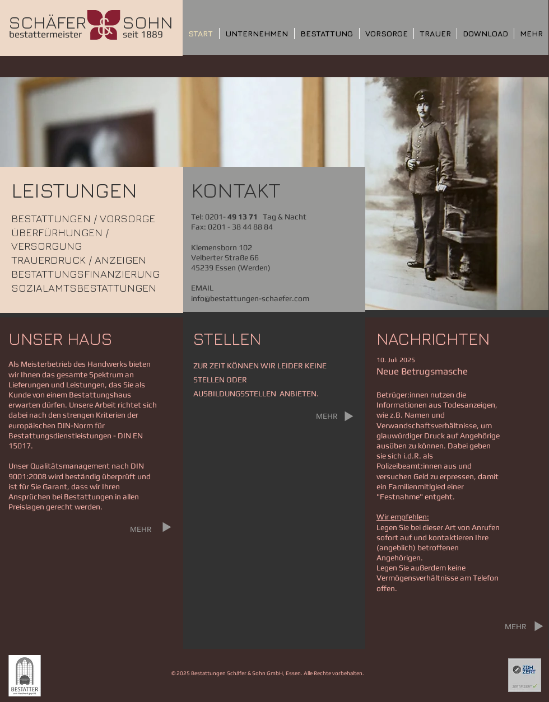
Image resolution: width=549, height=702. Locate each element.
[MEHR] (140, 528)
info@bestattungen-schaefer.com (250, 298)
